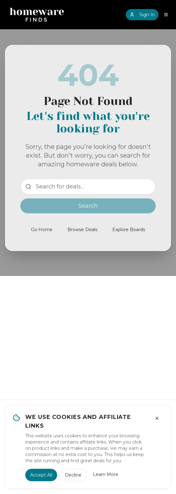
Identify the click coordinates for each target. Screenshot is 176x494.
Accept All (41, 475)
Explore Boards (128, 229)
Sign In (142, 14)
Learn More (105, 474)
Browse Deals (82, 229)
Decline (73, 475)
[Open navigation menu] (166, 14)
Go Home (41, 229)
